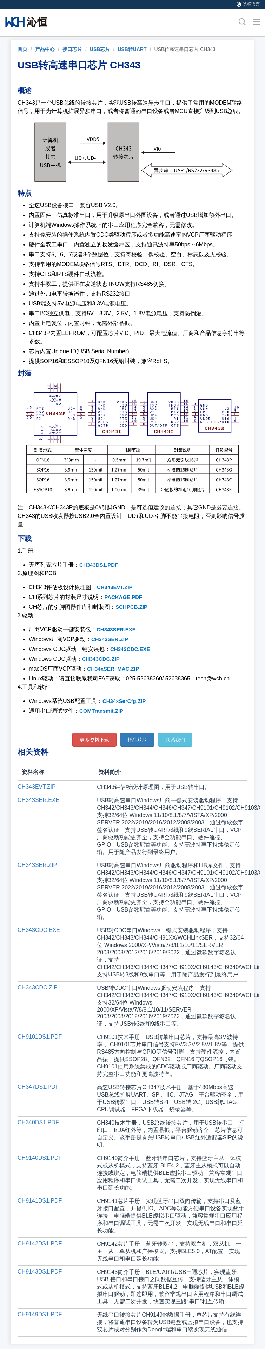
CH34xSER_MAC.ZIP (113, 669)
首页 (22, 49)
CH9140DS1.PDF (40, 1158)
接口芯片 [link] (72, 49)
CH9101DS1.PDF (40, 1037)
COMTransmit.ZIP (101, 711)
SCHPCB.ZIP (131, 607)
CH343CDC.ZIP (101, 659)
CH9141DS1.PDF (40, 1201)
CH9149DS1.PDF (40, 1314)
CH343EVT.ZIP (115, 587)
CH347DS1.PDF (38, 1087)
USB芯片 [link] (100, 49)
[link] (22, 49)
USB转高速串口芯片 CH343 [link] (185, 49)
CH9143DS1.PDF (40, 1272)
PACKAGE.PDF (123, 597)
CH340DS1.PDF (38, 1122)
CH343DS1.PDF (98, 565)
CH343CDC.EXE (130, 649)
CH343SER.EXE (116, 629)
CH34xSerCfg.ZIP (124, 701)
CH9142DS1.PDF (40, 1243)
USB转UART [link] (132, 49)
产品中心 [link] (45, 49)
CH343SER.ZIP (109, 639)
